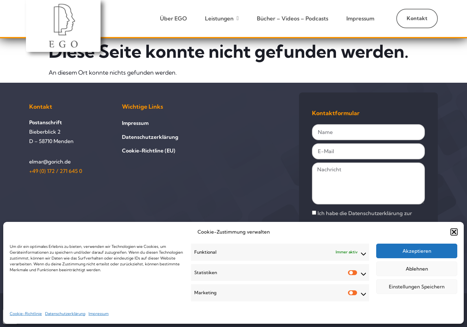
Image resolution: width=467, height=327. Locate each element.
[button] (454, 232)
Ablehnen (417, 269)
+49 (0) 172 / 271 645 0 (55, 171)
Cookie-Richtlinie (26, 313)
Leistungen (222, 18)
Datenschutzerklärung (65, 313)
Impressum (99, 313)
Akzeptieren (416, 251)
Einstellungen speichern (417, 287)
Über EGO (173, 18)
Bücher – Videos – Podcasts (292, 18)
